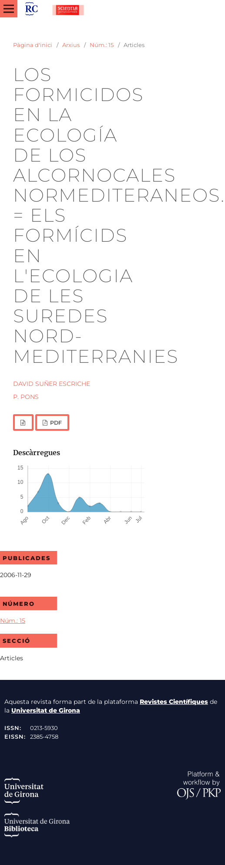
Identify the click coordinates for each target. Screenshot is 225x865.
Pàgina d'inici (32, 44)
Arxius (71, 44)
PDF (55, 422)
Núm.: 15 (102, 44)
